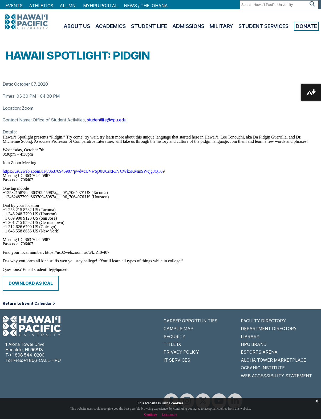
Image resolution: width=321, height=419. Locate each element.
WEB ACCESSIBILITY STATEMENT (276, 375)
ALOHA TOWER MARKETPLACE (273, 360)
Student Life (149, 26)
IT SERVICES (177, 360)
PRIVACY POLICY (181, 352)
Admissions (188, 26)
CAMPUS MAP (178, 328)
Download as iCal (31, 283)
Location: (12, 108)
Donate (306, 26)
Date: (8, 84)
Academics (110, 26)
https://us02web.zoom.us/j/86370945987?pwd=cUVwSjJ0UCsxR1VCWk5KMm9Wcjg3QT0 (82, 171)
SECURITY (174, 336)
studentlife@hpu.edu (106, 119)
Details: (10, 132)
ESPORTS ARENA (259, 352)
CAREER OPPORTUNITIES (191, 320)
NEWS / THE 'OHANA (146, 5)
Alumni (68, 5)
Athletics (41, 5)
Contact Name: (17, 119)
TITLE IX (172, 344)
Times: (9, 96)
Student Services (263, 26)
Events (14, 5)
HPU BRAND (254, 344)
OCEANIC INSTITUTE (263, 367)
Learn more (169, 414)
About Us (77, 26)
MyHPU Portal (100, 5)
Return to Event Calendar (27, 303)
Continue (150, 414)
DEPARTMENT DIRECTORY (269, 328)
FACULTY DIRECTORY (263, 320)
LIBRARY (250, 336)
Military (221, 26)
